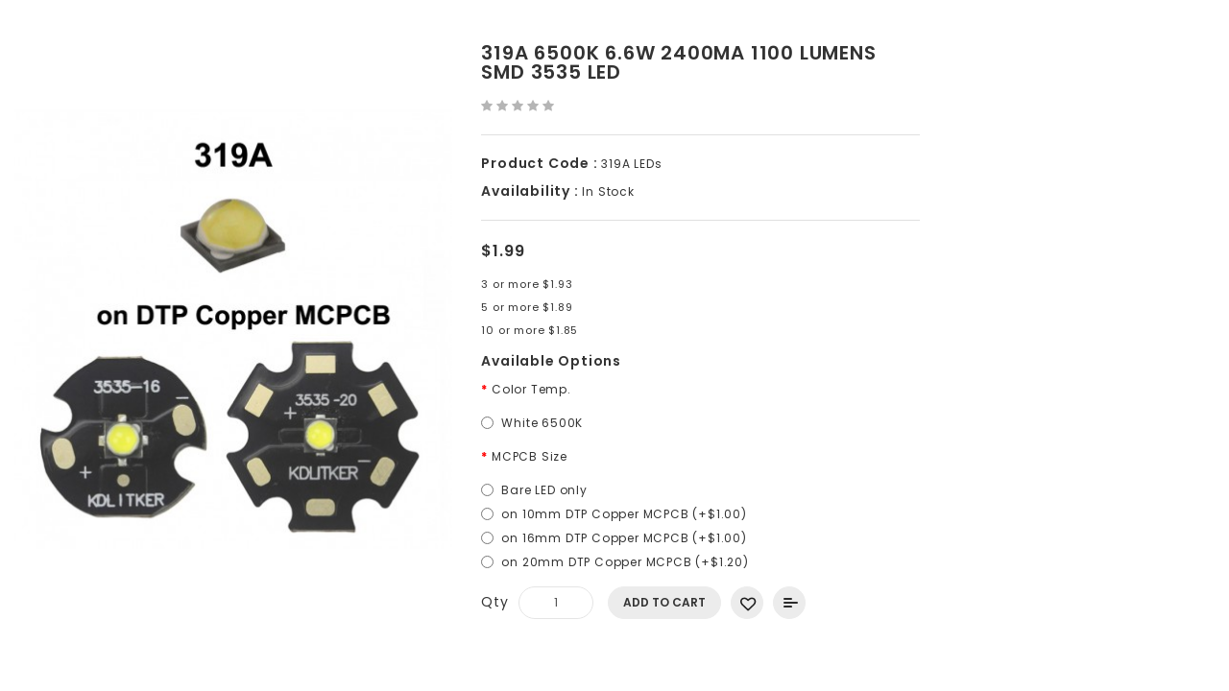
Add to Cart (664, 602)
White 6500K (542, 423)
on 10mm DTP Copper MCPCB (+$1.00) (623, 514)
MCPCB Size (529, 456)
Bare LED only (544, 490)
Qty (494, 601)
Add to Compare (789, 602)
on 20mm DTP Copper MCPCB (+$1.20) (624, 562)
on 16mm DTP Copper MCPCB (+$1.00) (623, 538)
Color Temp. (531, 389)
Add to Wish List (747, 602)
